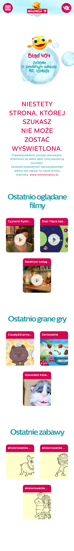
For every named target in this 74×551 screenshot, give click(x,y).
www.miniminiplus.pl (44, 174)
